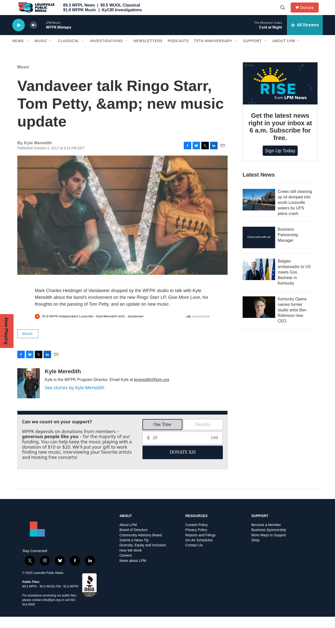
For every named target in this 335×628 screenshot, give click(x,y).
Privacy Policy (196, 541)
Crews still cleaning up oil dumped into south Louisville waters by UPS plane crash (295, 214)
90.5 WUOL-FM (50, 597)
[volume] (33, 36)
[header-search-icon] (285, 13)
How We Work (130, 562)
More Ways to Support (268, 546)
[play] (19, 36)
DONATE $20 (183, 463)
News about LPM (132, 572)
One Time (162, 435)
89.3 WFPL (29, 597)
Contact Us (194, 556)
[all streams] (305, 36)
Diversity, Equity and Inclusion (142, 556)
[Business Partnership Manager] (259, 249)
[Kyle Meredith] (28, 395)
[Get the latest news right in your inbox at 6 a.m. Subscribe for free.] (280, 95)
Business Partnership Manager (288, 246)
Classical (68, 52)
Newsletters (148, 52)
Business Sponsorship (268, 541)
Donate (310, 13)
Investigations (106, 52)
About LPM (284, 52)
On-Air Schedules (199, 551)
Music (41, 52)
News (18, 52)
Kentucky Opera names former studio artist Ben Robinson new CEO (292, 321)
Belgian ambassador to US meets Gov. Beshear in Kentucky (294, 283)
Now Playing (6, 331)
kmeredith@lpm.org (151, 391)
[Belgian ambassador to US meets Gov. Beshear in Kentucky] (259, 280)
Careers (125, 567)
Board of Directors (133, 541)
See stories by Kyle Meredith (74, 399)
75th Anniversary (213, 52)
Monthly (203, 435)
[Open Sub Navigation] (28, 52)
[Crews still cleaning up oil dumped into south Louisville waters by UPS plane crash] (259, 211)
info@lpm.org (52, 611)
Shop (255, 551)
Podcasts (178, 52)
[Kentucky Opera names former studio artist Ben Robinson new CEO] (259, 318)
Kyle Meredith (63, 383)
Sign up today (280, 162)
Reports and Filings (200, 546)
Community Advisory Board (140, 546)
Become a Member (266, 536)
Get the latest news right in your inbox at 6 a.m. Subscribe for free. (280, 138)
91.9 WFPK (71, 597)
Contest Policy (196, 536)
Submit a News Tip (134, 551)
